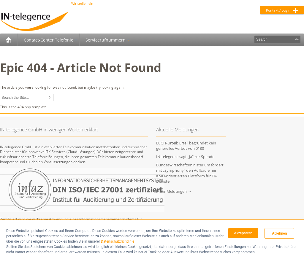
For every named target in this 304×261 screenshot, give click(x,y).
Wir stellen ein (82, 3)
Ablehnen (279, 233)
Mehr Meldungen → (173, 191)
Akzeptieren (243, 233)
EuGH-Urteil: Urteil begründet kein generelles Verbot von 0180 (186, 145)
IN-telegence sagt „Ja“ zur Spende (185, 156)
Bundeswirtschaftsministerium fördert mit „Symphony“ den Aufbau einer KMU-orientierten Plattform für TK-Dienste (190, 173)
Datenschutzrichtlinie (117, 241)
